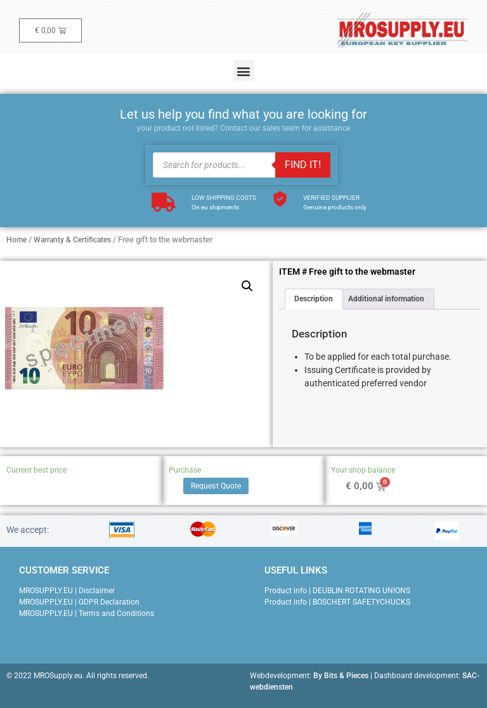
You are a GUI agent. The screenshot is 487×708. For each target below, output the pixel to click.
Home (16, 239)
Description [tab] (313, 298)
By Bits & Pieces (340, 675)
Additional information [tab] (386, 298)
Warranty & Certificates (72, 239)
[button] (243, 70)
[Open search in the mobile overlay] (241, 165)
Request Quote (216, 486)
